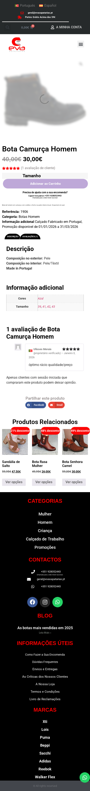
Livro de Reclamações (45, 699)
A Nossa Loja (45, 684)
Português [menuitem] (27, 5)
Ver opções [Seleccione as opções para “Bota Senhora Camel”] (74, 482)
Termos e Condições (45, 692)
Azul (40, 298)
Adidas (45, 761)
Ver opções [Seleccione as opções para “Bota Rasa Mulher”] (43, 482)
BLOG (45, 616)
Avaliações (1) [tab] (30, 236)
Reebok (45, 769)
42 (48, 306)
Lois (45, 729)
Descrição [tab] (12, 236)
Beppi (45, 745)
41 (44, 306)
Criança (45, 530)
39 (39, 306)
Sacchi (45, 753)
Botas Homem (29, 217)
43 (53, 306)
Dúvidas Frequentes (45, 662)
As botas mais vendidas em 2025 (45, 628)
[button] (7, 27)
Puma (45, 737)
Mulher (45, 514)
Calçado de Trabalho (45, 538)
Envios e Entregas (45, 669)
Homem (45, 522)
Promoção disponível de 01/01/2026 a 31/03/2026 (40, 227)
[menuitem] (25, 6)
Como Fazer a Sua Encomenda (45, 654)
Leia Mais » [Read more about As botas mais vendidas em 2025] (45, 632)
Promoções (45, 547)
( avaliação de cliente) (38, 168)
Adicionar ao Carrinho (45, 184)
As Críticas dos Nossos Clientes (45, 677)
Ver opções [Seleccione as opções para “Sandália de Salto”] (13, 482)
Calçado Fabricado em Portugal (58, 222)
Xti (45, 721)
